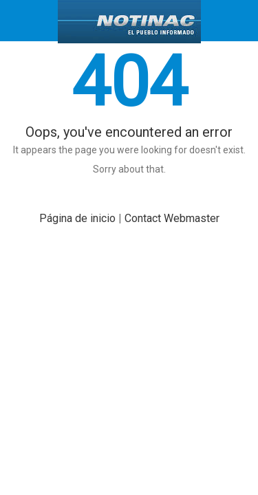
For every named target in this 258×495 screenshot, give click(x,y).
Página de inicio (77, 218)
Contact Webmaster (172, 218)
